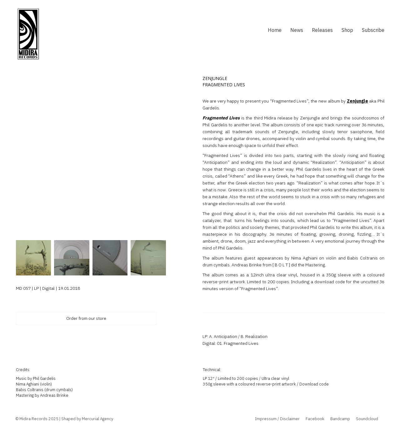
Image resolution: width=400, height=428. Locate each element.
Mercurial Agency (97, 418)
